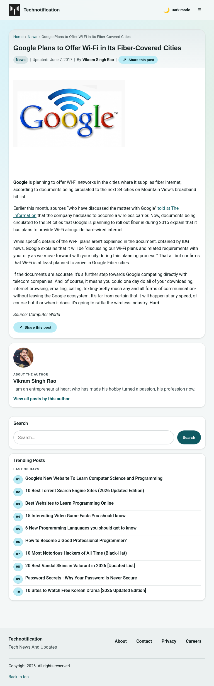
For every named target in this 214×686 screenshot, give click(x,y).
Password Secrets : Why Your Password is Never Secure (81, 578)
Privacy (169, 641)
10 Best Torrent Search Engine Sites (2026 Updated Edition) (84, 490)
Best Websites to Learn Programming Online (69, 503)
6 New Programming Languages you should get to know (81, 528)
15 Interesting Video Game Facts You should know (75, 515)
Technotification (42, 10)
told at (164, 208)
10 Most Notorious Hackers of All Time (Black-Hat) (76, 553)
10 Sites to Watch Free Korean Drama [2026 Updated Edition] (85, 590)
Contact (144, 641)
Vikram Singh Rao (98, 59)
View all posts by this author (41, 398)
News (21, 59)
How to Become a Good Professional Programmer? (76, 540)
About (121, 641)
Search (189, 437)
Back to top (19, 677)
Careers (193, 641)
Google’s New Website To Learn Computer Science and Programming (93, 478)
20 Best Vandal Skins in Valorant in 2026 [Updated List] (80, 565)
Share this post (138, 59)
